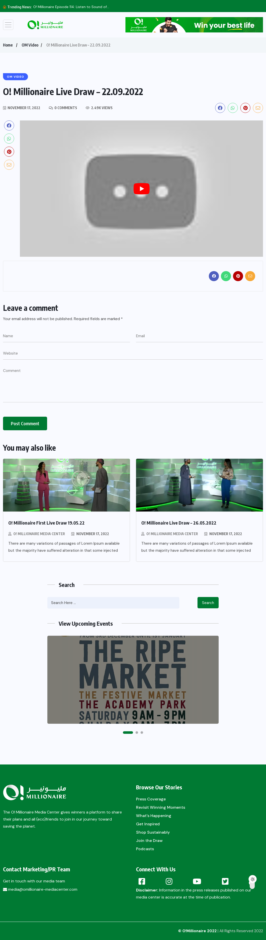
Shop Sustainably (153, 832)
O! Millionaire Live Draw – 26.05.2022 (178, 523)
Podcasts (145, 848)
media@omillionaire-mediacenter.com (40, 889)
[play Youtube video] (141, 188)
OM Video (30, 45)
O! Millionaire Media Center (39, 534)
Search (208, 602)
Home (8, 45)
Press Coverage (151, 799)
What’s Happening (153, 815)
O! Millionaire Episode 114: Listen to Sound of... (71, 7)
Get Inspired (148, 824)
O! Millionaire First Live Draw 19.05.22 (46, 523)
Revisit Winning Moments (160, 807)
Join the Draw (149, 840)
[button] (128, 732)
